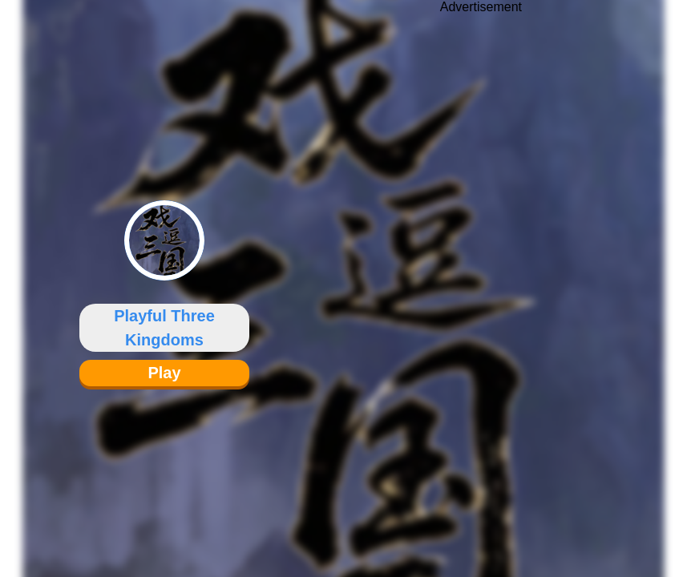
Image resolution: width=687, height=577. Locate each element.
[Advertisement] (481, 276)
